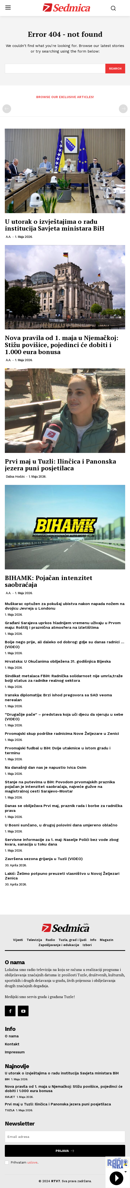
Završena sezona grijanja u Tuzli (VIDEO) (44, 858)
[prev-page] (6, 108)
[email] (65, 1136)
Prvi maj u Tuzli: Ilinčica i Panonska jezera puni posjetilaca (60, 464)
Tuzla (9, 1110)
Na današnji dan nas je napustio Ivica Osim (45, 767)
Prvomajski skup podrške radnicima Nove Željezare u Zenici (62, 733)
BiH (7, 1079)
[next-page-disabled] (123, 108)
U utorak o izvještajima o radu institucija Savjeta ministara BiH (54, 225)
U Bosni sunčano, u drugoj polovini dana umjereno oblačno (61, 825)
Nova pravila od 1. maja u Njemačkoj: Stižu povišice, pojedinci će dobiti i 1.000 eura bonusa (61, 345)
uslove (32, 1162)
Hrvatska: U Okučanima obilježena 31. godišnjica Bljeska (58, 661)
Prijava (65, 1151)
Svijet (10, 1097)
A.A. (8, 237)
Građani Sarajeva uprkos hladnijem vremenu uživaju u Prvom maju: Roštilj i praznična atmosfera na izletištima (63, 625)
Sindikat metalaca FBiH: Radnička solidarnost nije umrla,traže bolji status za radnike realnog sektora (64, 678)
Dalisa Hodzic (15, 476)
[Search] (115, 68)
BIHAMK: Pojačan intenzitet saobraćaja (48, 581)
